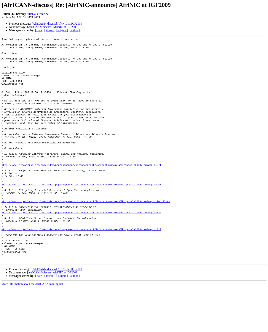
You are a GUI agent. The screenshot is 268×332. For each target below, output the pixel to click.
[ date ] (39, 30)
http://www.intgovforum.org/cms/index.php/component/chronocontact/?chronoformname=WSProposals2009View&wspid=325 (81, 247)
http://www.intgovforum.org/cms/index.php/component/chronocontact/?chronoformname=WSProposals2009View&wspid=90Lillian (85, 234)
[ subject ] (62, 30)
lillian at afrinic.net (38, 13)
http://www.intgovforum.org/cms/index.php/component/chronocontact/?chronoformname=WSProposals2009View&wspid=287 (81, 214)
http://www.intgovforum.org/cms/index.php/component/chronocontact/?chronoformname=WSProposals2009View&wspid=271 (81, 190)
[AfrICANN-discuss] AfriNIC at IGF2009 (57, 23)
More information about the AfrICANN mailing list (32, 328)
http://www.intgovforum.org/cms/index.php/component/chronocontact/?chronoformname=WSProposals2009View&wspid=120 (81, 268)
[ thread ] (49, 30)
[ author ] (74, 30)
